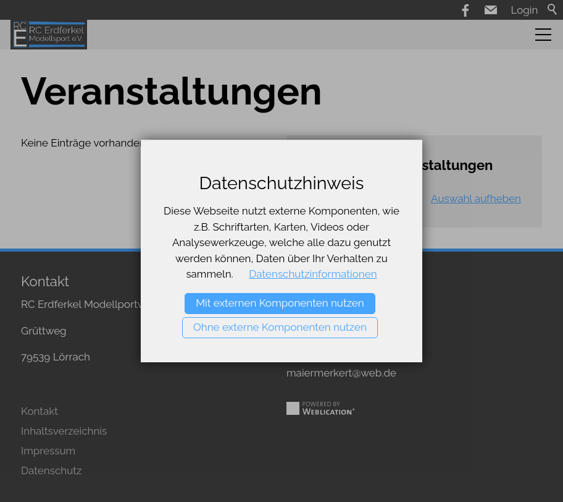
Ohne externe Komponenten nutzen (280, 327)
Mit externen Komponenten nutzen (280, 303)
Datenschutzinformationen (313, 274)
